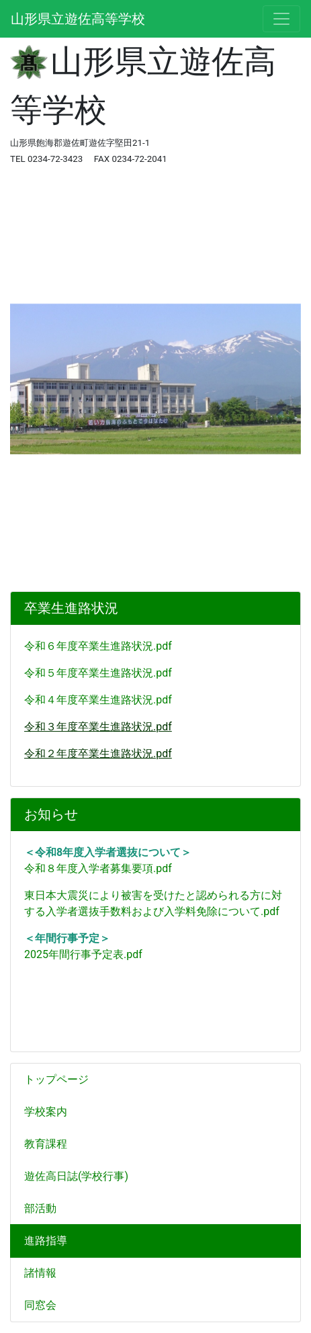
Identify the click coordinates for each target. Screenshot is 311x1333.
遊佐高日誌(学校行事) (76, 1176)
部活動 (40, 1208)
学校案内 (51, 1111)
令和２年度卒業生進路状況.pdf (98, 753)
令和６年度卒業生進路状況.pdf (98, 646)
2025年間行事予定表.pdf (83, 954)
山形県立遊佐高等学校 (78, 19)
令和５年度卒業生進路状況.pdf (98, 672)
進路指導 (45, 1240)
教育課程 (51, 1143)
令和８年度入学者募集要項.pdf (98, 868)
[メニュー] (281, 18)
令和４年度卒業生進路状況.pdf (98, 699)
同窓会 (40, 1305)
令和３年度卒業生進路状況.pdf (98, 726)
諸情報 (45, 1272)
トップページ (56, 1079)
